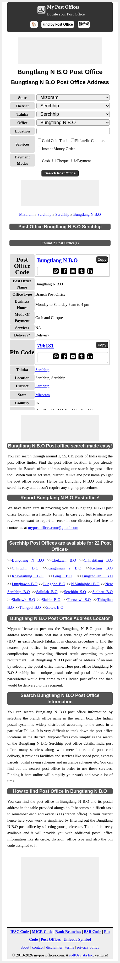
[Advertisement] (60, 50)
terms (69, 947)
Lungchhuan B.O (97, 576)
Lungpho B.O (54, 584)
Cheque (63, 161)
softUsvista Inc (81, 955)
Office (22, 123)
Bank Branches (68, 931)
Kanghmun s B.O (64, 568)
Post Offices (51, 939)
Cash (46, 161)
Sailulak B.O (46, 592)
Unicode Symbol (77, 939)
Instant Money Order (58, 149)
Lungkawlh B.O (24, 584)
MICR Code (42, 931)
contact (37, 947)
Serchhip (44, 214)
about (25, 947)
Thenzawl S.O (79, 599)
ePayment (83, 161)
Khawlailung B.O (27, 576)
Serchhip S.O (75, 592)
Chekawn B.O (64, 560)
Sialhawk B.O (23, 599)
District (22, 106)
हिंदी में (84, 24)
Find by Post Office (58, 24)
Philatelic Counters (90, 141)
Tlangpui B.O (30, 607)
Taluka (22, 114)
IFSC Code (19, 931)
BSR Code (92, 931)
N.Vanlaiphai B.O (85, 584)
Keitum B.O (101, 568)
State (22, 98)
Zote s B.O (54, 607)
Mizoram (26, 214)
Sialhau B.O (102, 592)
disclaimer (54, 947)
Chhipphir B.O (25, 568)
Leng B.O (62, 576)
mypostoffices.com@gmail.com (53, 527)
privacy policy (88, 947)
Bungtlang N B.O (87, 214)
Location (22, 131)
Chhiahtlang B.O (98, 560)
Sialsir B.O (51, 599)
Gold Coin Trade (55, 141)
